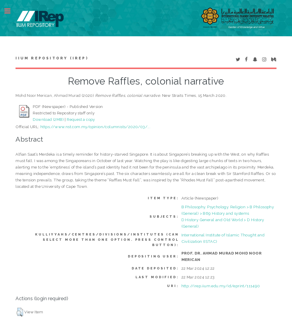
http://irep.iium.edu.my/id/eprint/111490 (220, 285)
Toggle (10, 11)
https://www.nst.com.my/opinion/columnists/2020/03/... (95, 126)
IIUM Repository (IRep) (52, 58)
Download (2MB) (48, 119)
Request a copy (81, 119)
